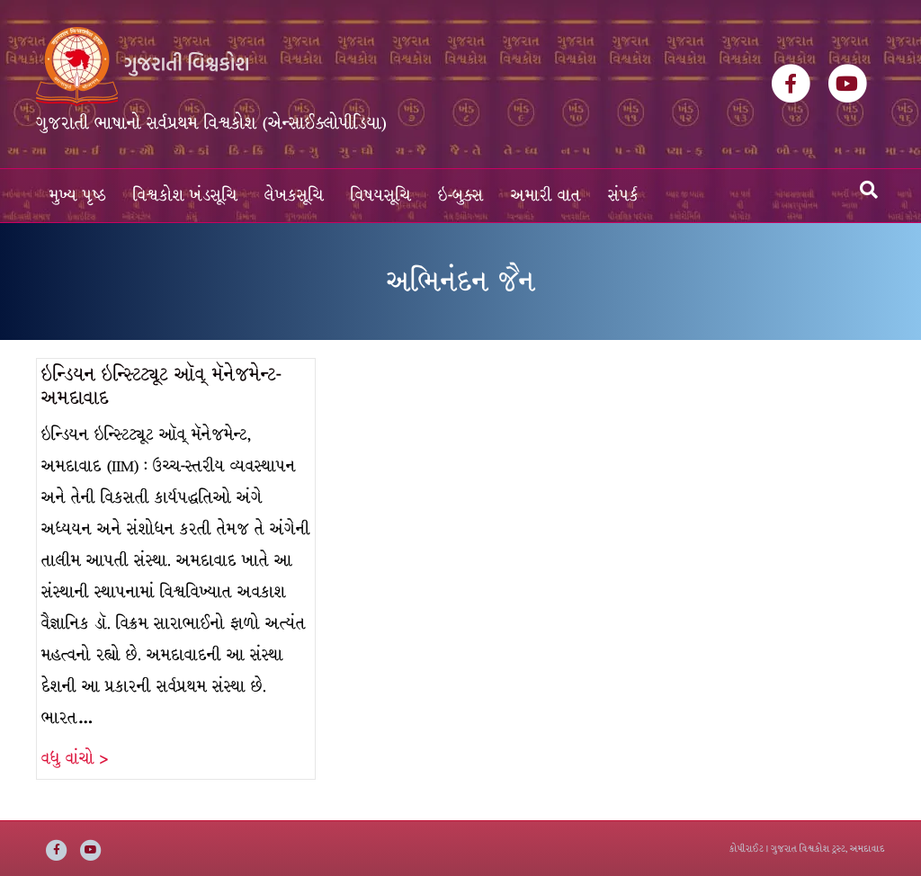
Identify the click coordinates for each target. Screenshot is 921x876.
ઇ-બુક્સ (461, 195)
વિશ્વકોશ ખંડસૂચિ (185, 195)
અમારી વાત (546, 195)
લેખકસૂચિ (294, 195)
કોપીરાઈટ (746, 848)
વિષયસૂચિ (381, 195)
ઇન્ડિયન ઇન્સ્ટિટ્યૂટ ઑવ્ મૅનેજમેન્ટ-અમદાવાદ (161, 386)
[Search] (869, 190)
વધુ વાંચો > (74, 758)
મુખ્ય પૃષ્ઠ (77, 195)
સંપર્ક (623, 195)
